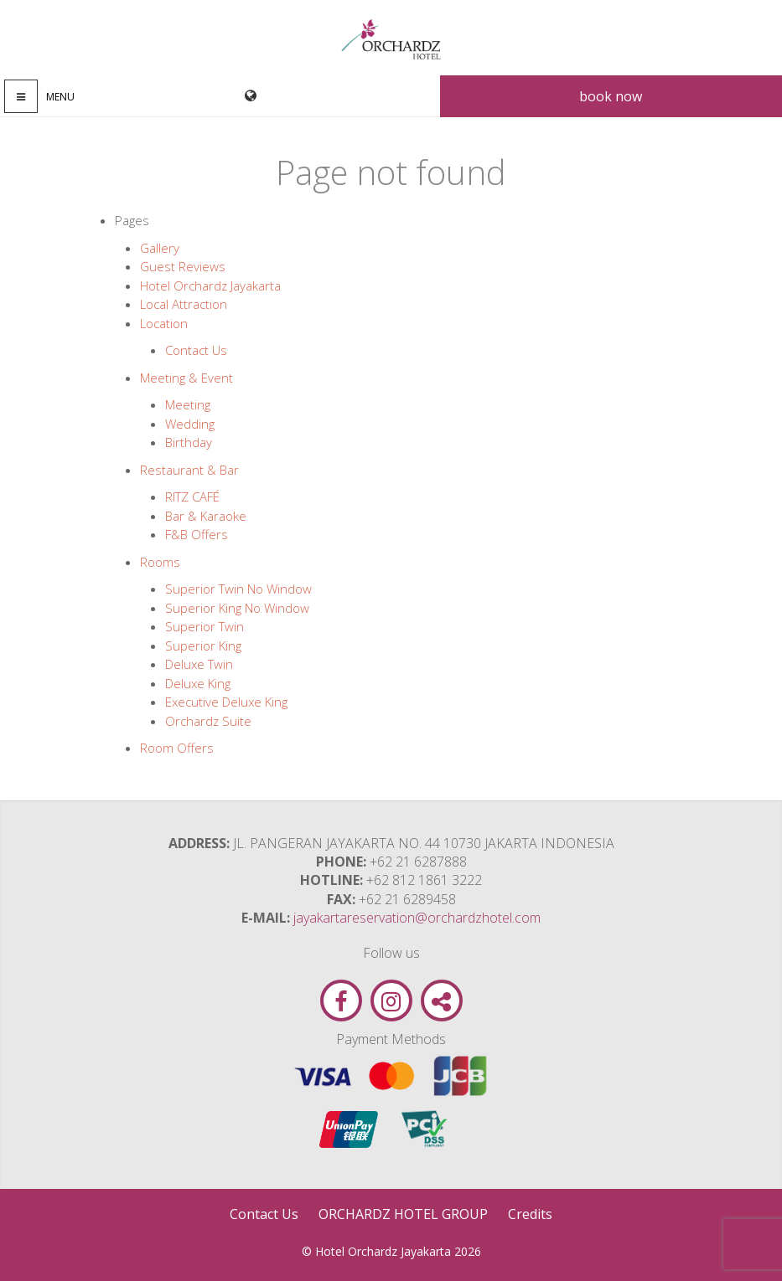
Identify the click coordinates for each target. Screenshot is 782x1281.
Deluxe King (197, 683)
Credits (530, 1214)
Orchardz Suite (208, 721)
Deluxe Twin (199, 664)
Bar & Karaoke (205, 515)
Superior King (203, 645)
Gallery (159, 247)
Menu (60, 97)
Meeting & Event (186, 377)
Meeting (187, 404)
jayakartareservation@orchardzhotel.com (417, 917)
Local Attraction (183, 304)
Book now (610, 96)
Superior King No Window (237, 607)
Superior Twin (204, 626)
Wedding (190, 423)
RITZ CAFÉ (192, 496)
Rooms (160, 561)
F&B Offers (196, 534)
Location (164, 323)
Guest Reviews (182, 266)
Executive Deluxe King (226, 701)
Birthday (188, 442)
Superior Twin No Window (238, 588)
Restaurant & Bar (189, 469)
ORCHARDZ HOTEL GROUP (403, 1214)
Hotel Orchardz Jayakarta (210, 285)
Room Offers (177, 747)
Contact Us (196, 350)
